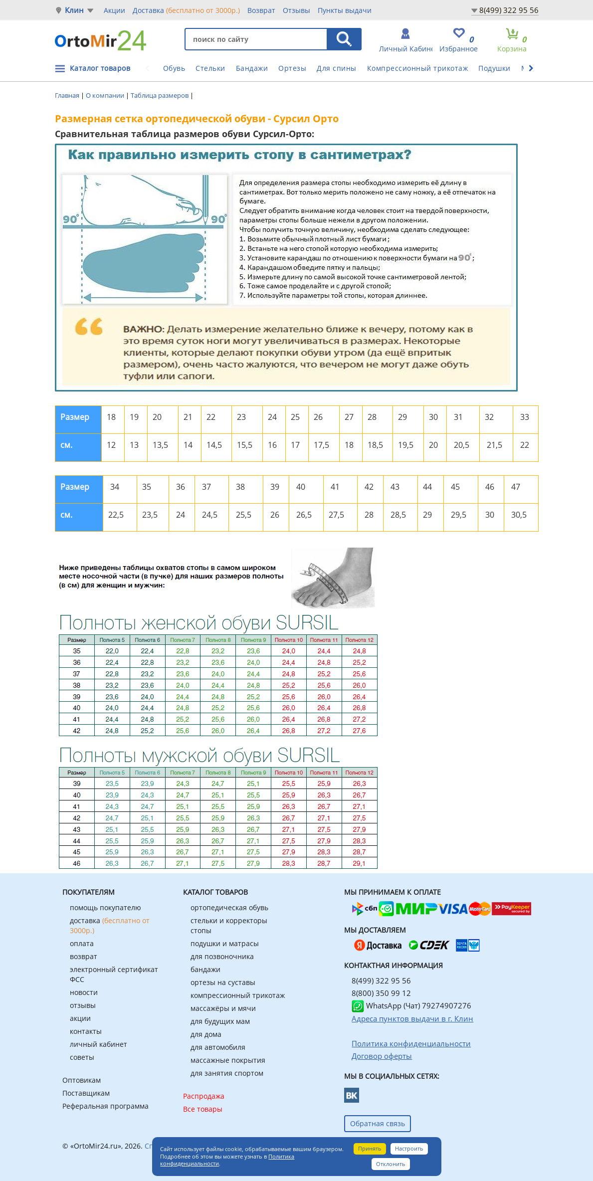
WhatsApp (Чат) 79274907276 (411, 1005)
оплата (82, 943)
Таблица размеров (160, 95)
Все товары (202, 1109)
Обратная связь (377, 1123)
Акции (114, 10)
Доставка (186, 10)
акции (80, 1018)
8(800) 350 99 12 (381, 993)
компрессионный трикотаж (238, 995)
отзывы (83, 1005)
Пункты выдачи (345, 10)
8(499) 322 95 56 (509, 10)
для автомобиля (218, 1047)
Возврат (261, 10)
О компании (106, 95)
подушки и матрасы (225, 943)
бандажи (205, 969)
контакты (86, 1031)
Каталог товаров (100, 68)
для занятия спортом (227, 1073)
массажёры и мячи (223, 1008)
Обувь (174, 68)
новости (84, 992)
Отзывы (296, 10)
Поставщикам (86, 1093)
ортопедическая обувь (229, 907)
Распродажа (203, 1096)
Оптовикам (81, 1080)
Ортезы (292, 68)
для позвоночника (222, 956)
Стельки (210, 68)
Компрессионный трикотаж (417, 68)
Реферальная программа (105, 1106)
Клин (74, 10)
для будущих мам (220, 1021)
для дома (206, 1034)
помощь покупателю (105, 907)
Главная (68, 95)
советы (82, 1057)
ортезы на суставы (223, 982)
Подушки (494, 68)
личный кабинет (98, 1044)
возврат (83, 956)
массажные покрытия (228, 1060)
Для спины (337, 68)
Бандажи (252, 68)
